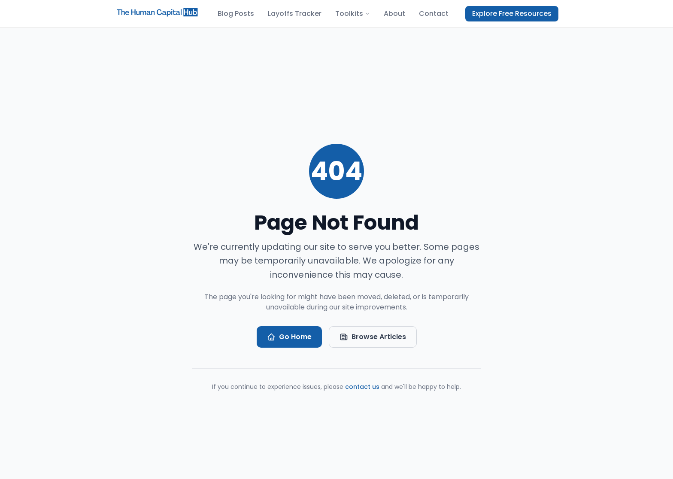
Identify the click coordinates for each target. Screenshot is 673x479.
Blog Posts (236, 13)
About (394, 13)
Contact (434, 13)
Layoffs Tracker (294, 13)
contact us (362, 386)
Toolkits (352, 13)
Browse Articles (373, 337)
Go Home (289, 337)
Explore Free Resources (512, 13)
